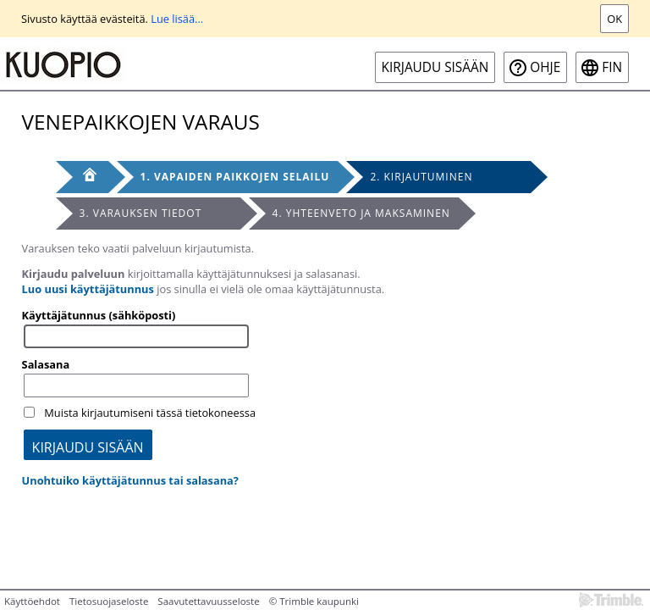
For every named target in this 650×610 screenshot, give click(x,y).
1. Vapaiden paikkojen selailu (235, 176)
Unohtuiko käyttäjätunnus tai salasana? (130, 480)
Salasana (46, 364)
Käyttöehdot (32, 601)
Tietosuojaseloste (108, 601)
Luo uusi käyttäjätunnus (88, 289)
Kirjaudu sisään (435, 67)
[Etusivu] (82, 177)
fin (612, 67)
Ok (614, 18)
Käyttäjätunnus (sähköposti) (99, 315)
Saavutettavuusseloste (208, 601)
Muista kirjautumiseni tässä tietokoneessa (150, 412)
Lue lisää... (177, 18)
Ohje (545, 67)
